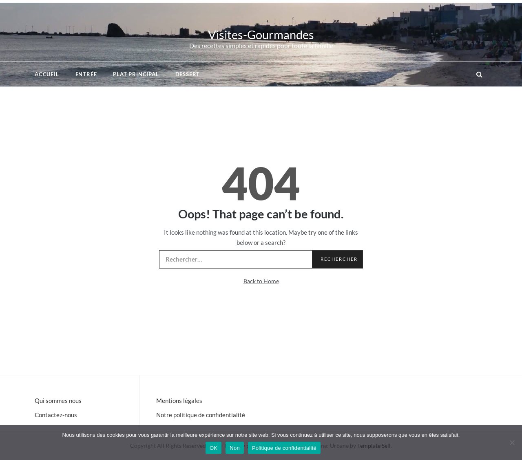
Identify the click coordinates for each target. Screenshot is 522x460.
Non (235, 448)
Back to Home (261, 280)
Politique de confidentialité (284, 448)
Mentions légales (179, 400)
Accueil (47, 74)
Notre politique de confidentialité (200, 414)
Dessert (187, 74)
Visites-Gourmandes (261, 34)
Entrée (86, 74)
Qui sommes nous (58, 400)
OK (213, 448)
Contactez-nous (56, 414)
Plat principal (136, 74)
